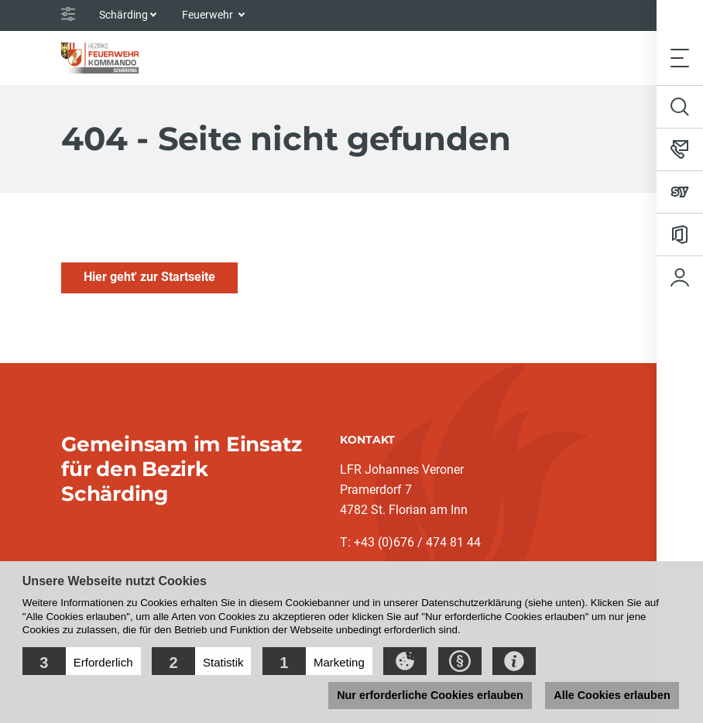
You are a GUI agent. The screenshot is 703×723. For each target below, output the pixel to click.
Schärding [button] (123, 15)
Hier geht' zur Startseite (149, 276)
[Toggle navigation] (680, 57)
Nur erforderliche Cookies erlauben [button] (430, 695)
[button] (81, 661)
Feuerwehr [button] (208, 15)
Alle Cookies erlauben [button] (612, 695)
